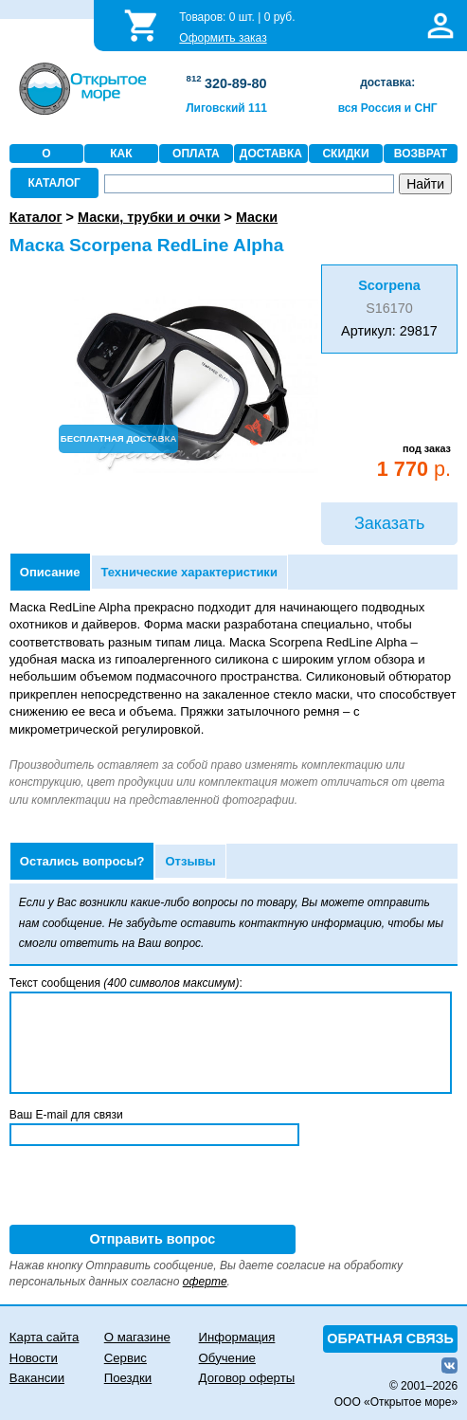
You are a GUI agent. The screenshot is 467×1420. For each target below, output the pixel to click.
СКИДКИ (345, 153)
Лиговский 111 (226, 108)
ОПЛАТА (196, 153)
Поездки (128, 1378)
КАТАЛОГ (54, 183)
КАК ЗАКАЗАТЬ (121, 163)
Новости (33, 1358)
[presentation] (153, 1188)
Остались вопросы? (82, 861)
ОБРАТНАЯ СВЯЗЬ (390, 1338)
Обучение (227, 1358)
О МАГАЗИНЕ (46, 163)
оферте (205, 1281)
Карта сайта (44, 1337)
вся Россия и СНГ (388, 108)
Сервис (125, 1358)
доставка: (387, 82)
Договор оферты (247, 1378)
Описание (50, 572)
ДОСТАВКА (271, 153)
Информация (237, 1337)
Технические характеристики (189, 572)
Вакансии (36, 1378)
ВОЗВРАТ (420, 153)
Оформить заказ (222, 38)
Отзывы (190, 861)
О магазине (137, 1337)
